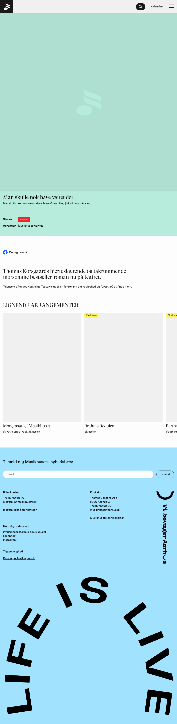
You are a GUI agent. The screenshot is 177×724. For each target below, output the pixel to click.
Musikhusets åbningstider (107, 517)
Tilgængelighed (13, 551)
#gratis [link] (8, 431)
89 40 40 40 (16, 497)
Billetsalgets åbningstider (20, 509)
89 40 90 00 (103, 505)
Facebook (9, 536)
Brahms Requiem (100, 426)
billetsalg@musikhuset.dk (20, 501)
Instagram (10, 540)
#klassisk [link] (34, 431)
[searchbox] (142, 6)
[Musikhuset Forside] (6, 6)
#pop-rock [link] (20, 431)
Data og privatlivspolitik (19, 558)
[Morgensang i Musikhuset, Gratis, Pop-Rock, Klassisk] (42, 367)
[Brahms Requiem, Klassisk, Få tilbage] (123, 367)
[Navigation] (171, 6)
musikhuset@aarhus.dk (105, 509)
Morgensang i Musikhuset (26, 426)
